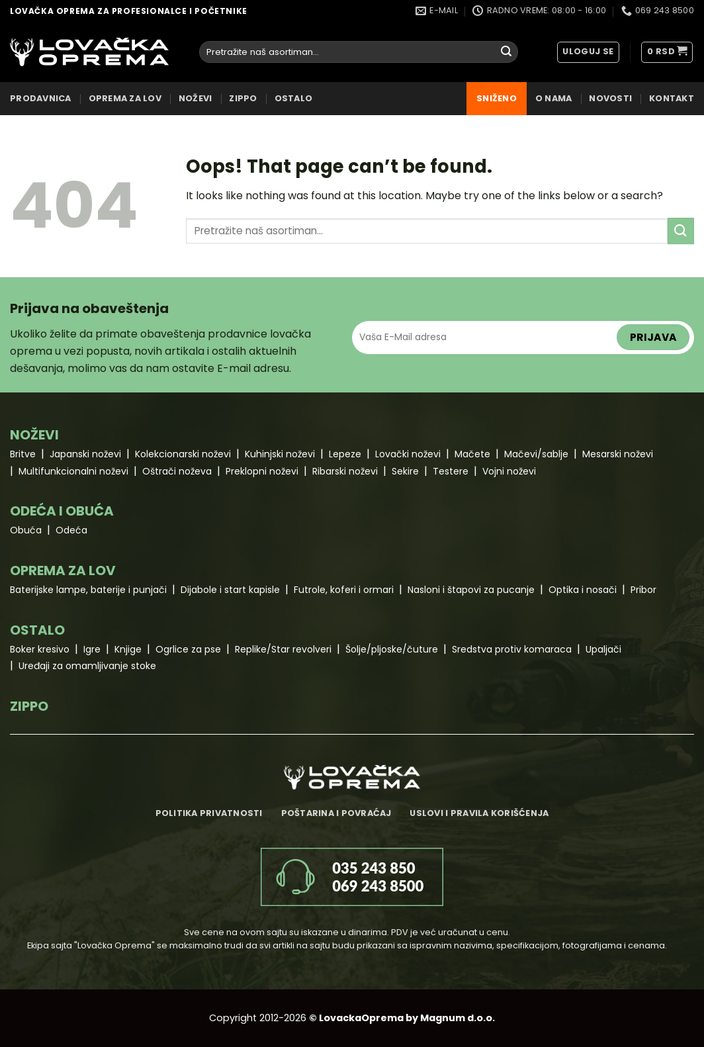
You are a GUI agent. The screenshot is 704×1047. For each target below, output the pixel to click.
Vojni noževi (509, 471)
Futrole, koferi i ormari (344, 589)
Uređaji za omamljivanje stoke (87, 665)
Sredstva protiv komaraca (512, 649)
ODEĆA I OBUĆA (62, 511)
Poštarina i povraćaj (336, 813)
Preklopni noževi (262, 471)
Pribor (643, 589)
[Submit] (506, 52)
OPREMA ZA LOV (125, 98)
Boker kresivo (39, 649)
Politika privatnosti (209, 813)
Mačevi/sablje (536, 454)
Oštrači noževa (177, 471)
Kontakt (671, 98)
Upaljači (603, 649)
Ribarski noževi (345, 471)
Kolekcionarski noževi (183, 454)
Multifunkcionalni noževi (73, 471)
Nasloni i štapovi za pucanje (471, 589)
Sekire (405, 471)
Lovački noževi (408, 454)
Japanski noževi (85, 454)
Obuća (26, 530)
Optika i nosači (583, 589)
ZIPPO (243, 98)
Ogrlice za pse (188, 649)
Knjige (128, 649)
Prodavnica (40, 98)
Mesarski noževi (617, 454)
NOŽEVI (195, 98)
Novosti (610, 98)
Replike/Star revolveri (283, 649)
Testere (450, 471)
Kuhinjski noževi (280, 454)
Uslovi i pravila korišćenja (479, 813)
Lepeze (345, 454)
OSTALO (294, 98)
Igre (92, 649)
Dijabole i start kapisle (230, 589)
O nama (553, 98)
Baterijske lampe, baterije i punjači (88, 589)
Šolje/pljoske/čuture (391, 649)
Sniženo (496, 98)
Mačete (472, 454)
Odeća (71, 530)
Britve (23, 454)
